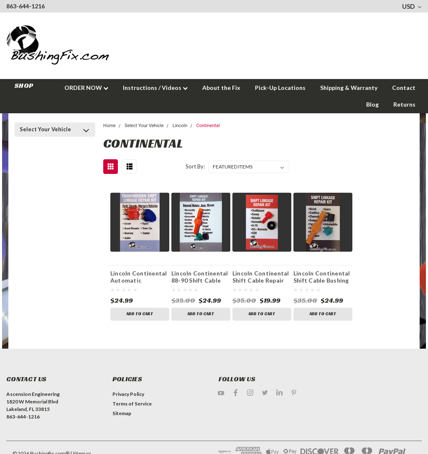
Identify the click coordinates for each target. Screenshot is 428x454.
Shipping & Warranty (348, 87)
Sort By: (195, 166)
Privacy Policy (128, 394)
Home (109, 125)
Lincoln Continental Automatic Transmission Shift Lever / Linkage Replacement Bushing (138, 277)
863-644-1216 (25, 6)
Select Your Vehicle (45, 129)
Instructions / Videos (155, 87)
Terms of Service (132, 403)
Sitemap (121, 413)
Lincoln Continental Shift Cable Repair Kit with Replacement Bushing (260, 277)
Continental (208, 125)
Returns (404, 104)
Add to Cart (139, 314)
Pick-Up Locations (280, 87)
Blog (372, 104)
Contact (403, 87)
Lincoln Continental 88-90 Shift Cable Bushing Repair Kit (199, 277)
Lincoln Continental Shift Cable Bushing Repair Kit (321, 277)
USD (411, 6)
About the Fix (221, 87)
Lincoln (180, 125)
